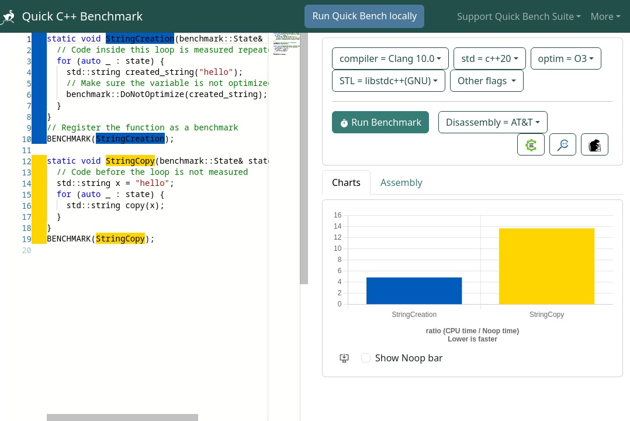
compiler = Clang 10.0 (387, 58)
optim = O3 (562, 58)
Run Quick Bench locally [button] (364, 15)
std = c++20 (486, 58)
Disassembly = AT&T (489, 122)
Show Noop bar (409, 357)
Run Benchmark (380, 122)
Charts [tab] (346, 182)
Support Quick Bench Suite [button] (515, 16)
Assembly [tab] (401, 182)
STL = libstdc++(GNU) (385, 80)
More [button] (602, 16)
